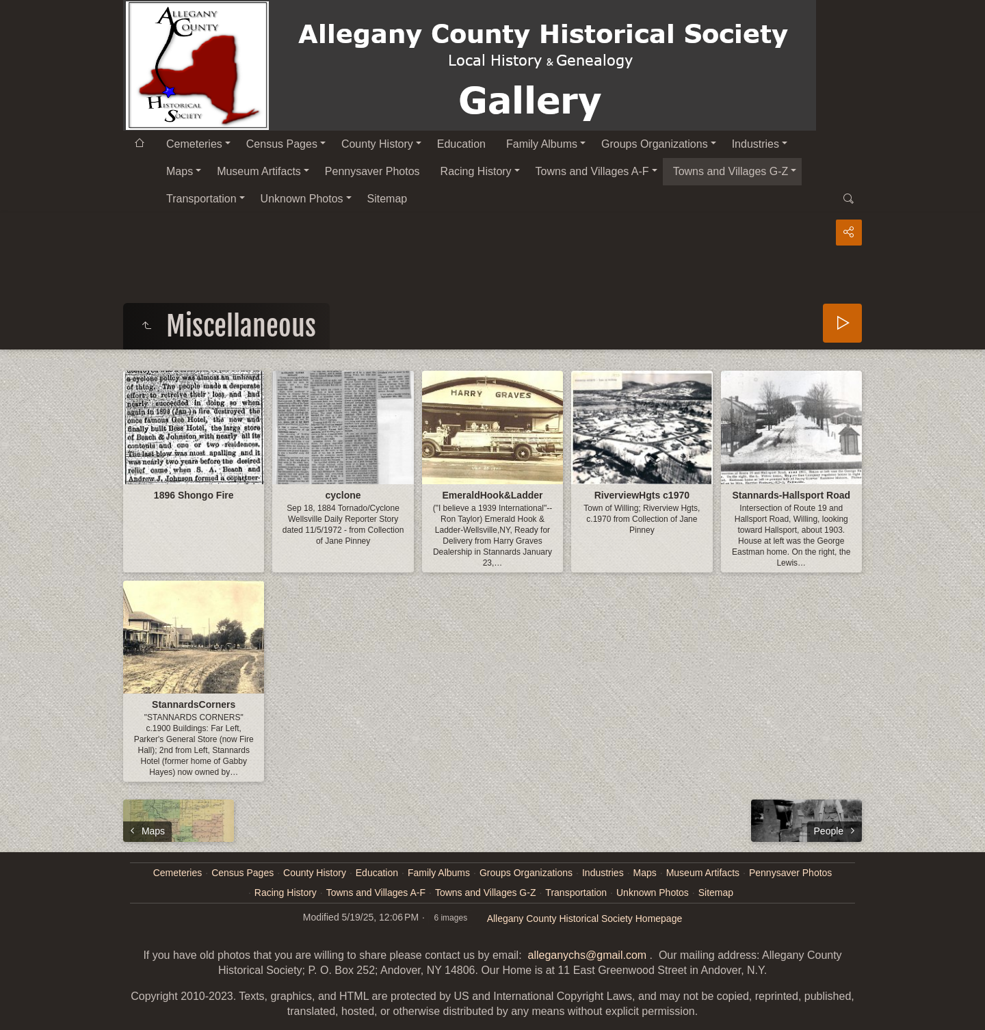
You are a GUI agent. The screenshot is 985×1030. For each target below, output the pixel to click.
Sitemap (387, 198)
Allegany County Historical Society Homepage (585, 918)
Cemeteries (194, 144)
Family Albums (541, 144)
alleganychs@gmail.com (586, 955)
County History (377, 144)
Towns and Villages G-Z (731, 171)
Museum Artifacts (259, 171)
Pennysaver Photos (372, 171)
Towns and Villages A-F (592, 171)
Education (461, 144)
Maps (179, 171)
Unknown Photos (302, 198)
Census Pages (281, 144)
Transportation (201, 198)
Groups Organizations (654, 144)
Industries (755, 144)
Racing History (476, 171)
